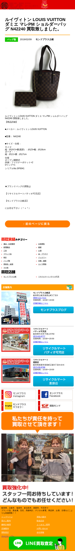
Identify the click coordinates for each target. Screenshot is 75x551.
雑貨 (39, 247)
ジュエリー (42, 257)
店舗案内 (5, 528)
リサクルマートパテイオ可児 (48, 277)
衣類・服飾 (42, 261)
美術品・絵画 (8, 264)
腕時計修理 (6, 525)
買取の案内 (41, 517)
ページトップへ (7, 536)
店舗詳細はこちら (40, 303)
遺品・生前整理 (9, 244)
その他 (5, 268)
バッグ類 (6, 261)
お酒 (39, 251)
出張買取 (41, 244)
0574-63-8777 (39, 336)
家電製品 (6, 247)
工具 (5, 251)
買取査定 (5, 532)
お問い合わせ (42, 528)
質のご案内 (6, 521)
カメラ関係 (42, 264)
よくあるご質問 (43, 525)
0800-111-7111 (39, 298)
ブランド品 (7, 254)
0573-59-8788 (39, 367)
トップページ (7, 517)
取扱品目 (40, 521)
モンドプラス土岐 (9, 277)
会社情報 (40, 532)
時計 (5, 257)
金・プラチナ (43, 254)
